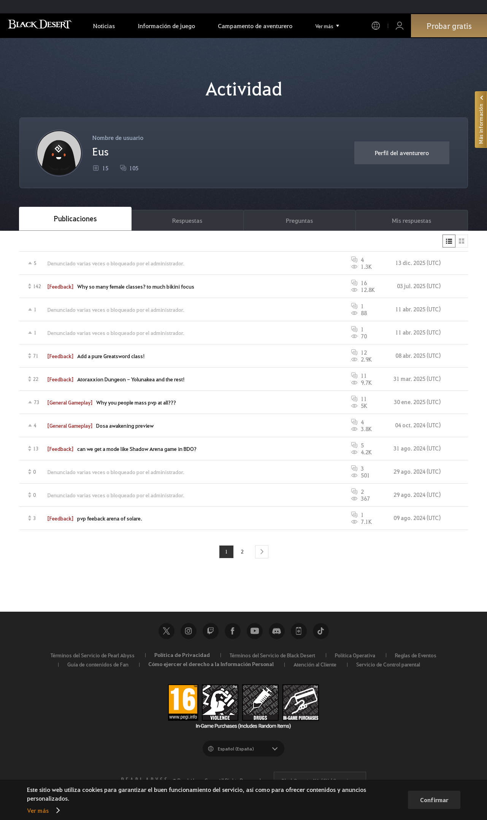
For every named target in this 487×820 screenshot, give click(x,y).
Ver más (38, 810)
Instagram (189, 632)
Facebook (233, 632)
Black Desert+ (299, 632)
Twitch (211, 632)
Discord (277, 632)
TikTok (321, 632)
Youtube (255, 632)
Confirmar (434, 800)
